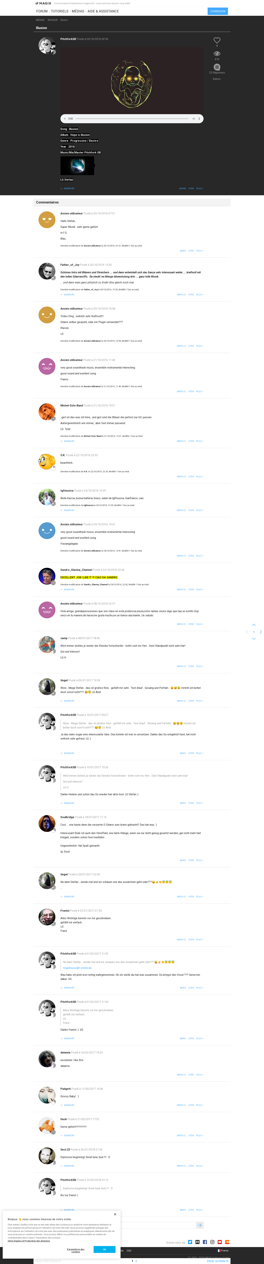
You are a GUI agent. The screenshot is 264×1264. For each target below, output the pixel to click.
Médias (78, 11)
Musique (53, 20)
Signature (68, 188)
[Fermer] (115, 1214)
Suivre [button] (182, 188)
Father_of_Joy (70, 264)
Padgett (65, 1088)
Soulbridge (67, 817)
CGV (129, 1250)
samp (64, 638)
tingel (64, 680)
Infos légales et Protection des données (29, 1241)
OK (104, 1249)
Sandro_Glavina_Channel (76, 569)
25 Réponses (217, 72)
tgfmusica (67, 490)
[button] (200, 188)
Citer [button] (191, 188)
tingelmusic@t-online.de (77, 968)
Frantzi (65, 910)
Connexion (217, 11)
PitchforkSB (68, 39)
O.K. (63, 455)
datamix (65, 1052)
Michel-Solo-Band (72, 405)
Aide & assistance (103, 11)
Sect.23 (65, 1149)
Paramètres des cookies (76, 1250)
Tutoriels (59, 11)
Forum (42, 11)
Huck (64, 1119)
